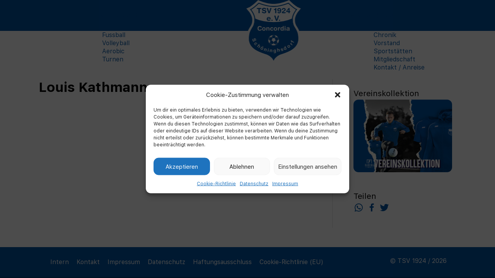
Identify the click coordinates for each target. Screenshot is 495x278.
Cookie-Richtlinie (216, 183)
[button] (337, 94)
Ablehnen (241, 166)
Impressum (285, 183)
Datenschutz (254, 183)
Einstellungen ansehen (307, 166)
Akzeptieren (182, 166)
